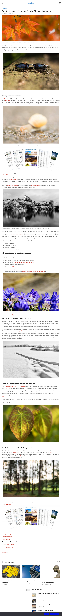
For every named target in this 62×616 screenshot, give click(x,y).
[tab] (37, 589)
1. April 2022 (5, 13)
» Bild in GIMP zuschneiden (8, 547)
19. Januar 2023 (46, 584)
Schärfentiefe (6, 98)
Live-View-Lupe (20, 396)
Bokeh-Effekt (11, 266)
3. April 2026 (40, 600)
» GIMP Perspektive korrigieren (9, 550)
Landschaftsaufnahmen (12, 185)
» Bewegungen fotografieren (8, 534)
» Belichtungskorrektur (7, 536)
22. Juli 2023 (26, 583)
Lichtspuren (31, 271)
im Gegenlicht (16, 452)
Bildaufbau (5, 8)
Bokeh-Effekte (50, 452)
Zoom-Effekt (37, 271)
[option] (11, 574)
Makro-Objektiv (11, 103)
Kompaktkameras (21, 330)
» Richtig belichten (6, 539)
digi (2, 13)
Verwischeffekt (25, 271)
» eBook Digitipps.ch (6, 174)
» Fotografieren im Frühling (8, 314)
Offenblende (20, 455)
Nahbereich (19, 103)
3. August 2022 (6, 584)
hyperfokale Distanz (35, 185)
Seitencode (4, 552)
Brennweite (7, 100)
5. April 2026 (40, 595)
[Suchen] (28, 590)
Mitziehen (42, 271)
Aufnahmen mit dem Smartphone (16, 234)
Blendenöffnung (14, 179)
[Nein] (60, 614)
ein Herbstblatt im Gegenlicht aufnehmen (15, 386)
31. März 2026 (40, 606)
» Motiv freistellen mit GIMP (8, 544)
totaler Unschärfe (10, 269)
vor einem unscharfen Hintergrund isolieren (24, 262)
